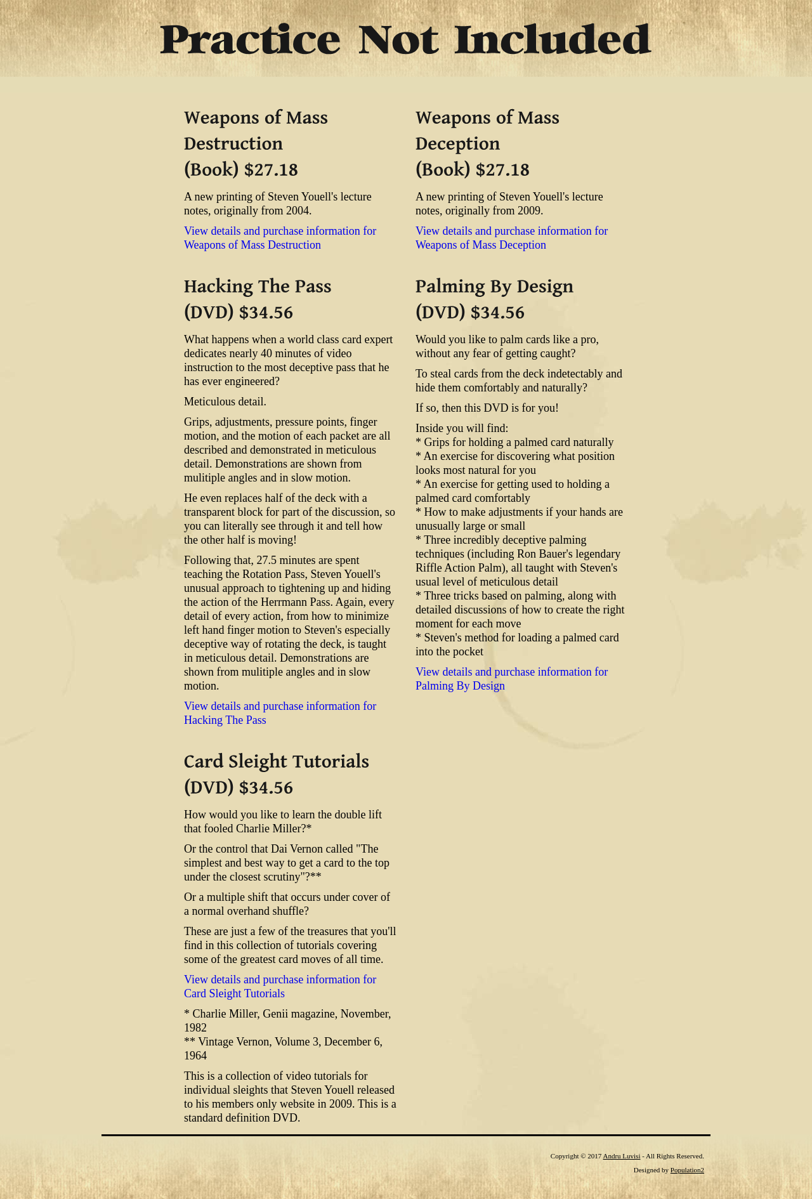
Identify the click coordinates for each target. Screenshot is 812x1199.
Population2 (687, 1170)
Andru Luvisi (621, 1156)
